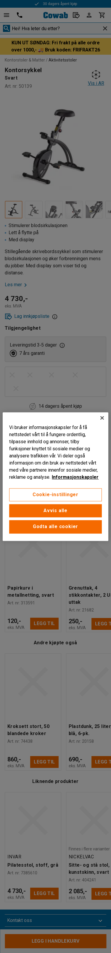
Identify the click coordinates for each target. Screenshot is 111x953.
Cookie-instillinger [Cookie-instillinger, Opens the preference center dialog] (55, 494)
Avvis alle (55, 510)
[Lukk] (102, 417)
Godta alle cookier (55, 527)
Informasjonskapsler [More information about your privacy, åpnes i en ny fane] (75, 477)
